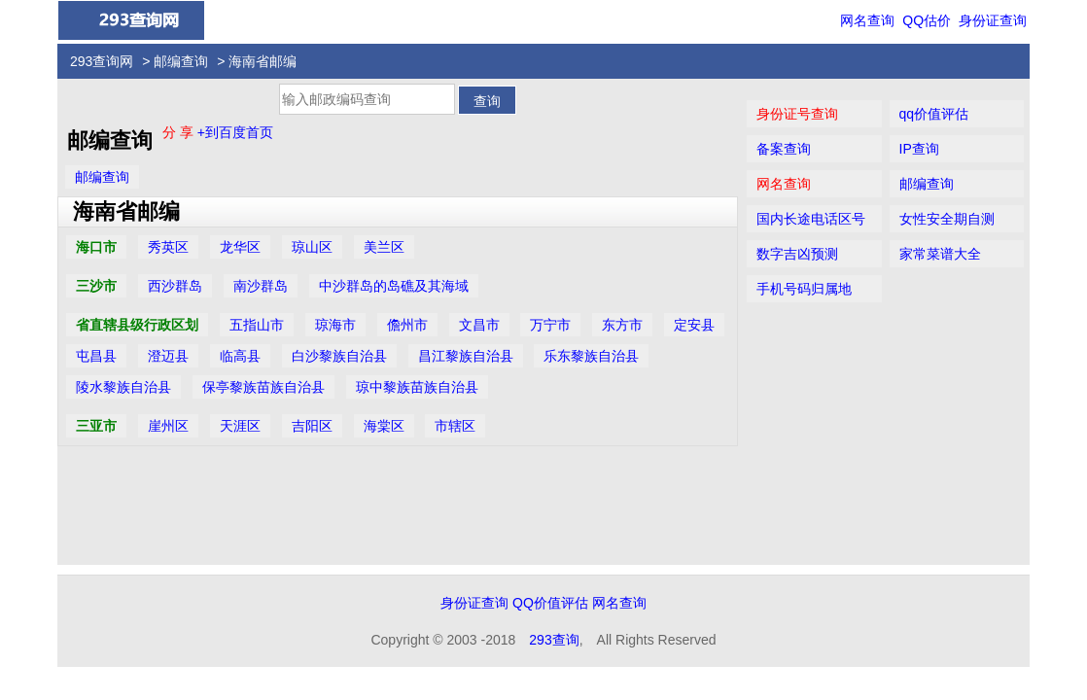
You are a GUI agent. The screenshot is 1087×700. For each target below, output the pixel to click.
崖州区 (168, 426)
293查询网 (101, 61)
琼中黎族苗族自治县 (417, 387)
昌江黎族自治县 (465, 356)
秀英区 (168, 247)
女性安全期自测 (947, 219)
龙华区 (240, 247)
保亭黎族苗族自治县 (263, 387)
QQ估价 (926, 20)
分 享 (179, 132)
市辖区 (455, 426)
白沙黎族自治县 (339, 356)
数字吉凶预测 (797, 254)
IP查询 (919, 149)
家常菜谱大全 (940, 254)
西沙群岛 (175, 286)
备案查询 (783, 149)
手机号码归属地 (804, 289)
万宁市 (550, 324)
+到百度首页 (235, 132)
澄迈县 (168, 356)
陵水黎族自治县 (123, 387)
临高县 (240, 356)
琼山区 (312, 247)
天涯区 (240, 426)
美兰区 (384, 247)
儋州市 (407, 324)
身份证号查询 (797, 114)
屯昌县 (96, 356)
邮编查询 (181, 61)
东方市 (622, 324)
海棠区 (384, 426)
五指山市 (256, 324)
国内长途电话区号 (810, 219)
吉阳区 (312, 426)
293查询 (554, 640)
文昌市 (479, 324)
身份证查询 (993, 20)
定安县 (694, 324)
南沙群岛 (260, 286)
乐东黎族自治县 (591, 356)
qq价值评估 (934, 114)
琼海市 (335, 324)
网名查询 (867, 20)
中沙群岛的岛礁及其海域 (394, 286)
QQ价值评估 (550, 603)
